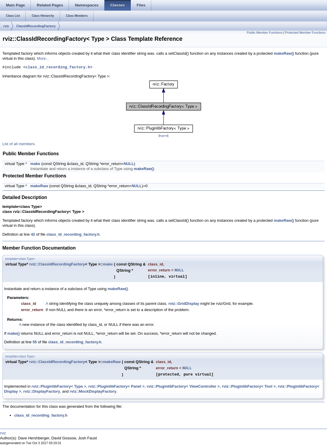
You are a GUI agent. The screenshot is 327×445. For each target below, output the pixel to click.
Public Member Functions (264, 32)
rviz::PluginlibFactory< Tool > (249, 386)
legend (163, 135)
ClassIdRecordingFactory (36, 26)
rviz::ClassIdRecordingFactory (57, 264)
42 (33, 234)
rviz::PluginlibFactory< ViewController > (183, 386)
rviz (6, 26)
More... (43, 58)
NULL (129, 163)
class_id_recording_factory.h (57, 67)
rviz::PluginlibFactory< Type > (59, 386)
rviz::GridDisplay (183, 303)
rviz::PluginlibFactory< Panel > (116, 386)
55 (35, 342)
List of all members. (19, 144)
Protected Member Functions (305, 32)
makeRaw (39, 186)
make (35, 163)
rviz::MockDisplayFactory (93, 391)
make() (13, 333)
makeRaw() (284, 53)
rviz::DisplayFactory (41, 391)
